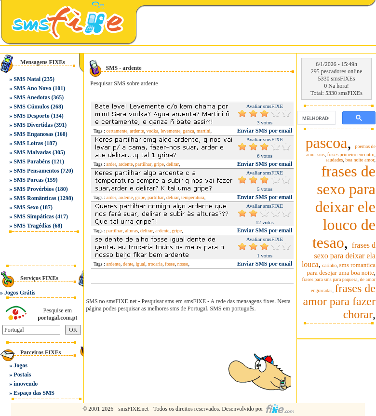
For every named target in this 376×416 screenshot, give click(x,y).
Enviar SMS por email (265, 130)
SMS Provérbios (33, 189)
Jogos (20, 365)
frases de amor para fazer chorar (339, 301)
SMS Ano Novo (32, 88)
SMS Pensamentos (36, 170)
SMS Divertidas (33, 124)
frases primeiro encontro (351, 154)
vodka (152, 131)
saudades (334, 159)
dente (128, 264)
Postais (22, 374)
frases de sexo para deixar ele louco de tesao (344, 206)
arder (112, 164)
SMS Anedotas (31, 97)
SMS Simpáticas (33, 216)
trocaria (155, 264)
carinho (329, 265)
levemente (170, 131)
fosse (170, 264)
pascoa (326, 142)
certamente (117, 131)
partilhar (143, 164)
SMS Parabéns (31, 161)
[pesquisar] (315, 118)
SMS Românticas (34, 198)
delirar (172, 164)
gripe (159, 164)
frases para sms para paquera (330, 279)
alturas (131, 230)
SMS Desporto (31, 115)
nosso (182, 264)
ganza (188, 131)
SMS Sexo (26, 207)
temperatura (192, 197)
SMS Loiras (28, 143)
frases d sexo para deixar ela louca (339, 254)
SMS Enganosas (33, 134)
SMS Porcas (28, 179)
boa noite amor (360, 159)
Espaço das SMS (33, 392)
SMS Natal (26, 79)
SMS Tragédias (32, 225)
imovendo (25, 383)
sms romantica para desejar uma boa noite (341, 268)
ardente (137, 131)
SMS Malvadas (32, 152)
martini (204, 131)
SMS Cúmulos (31, 106)
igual (141, 264)
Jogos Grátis (19, 292)
